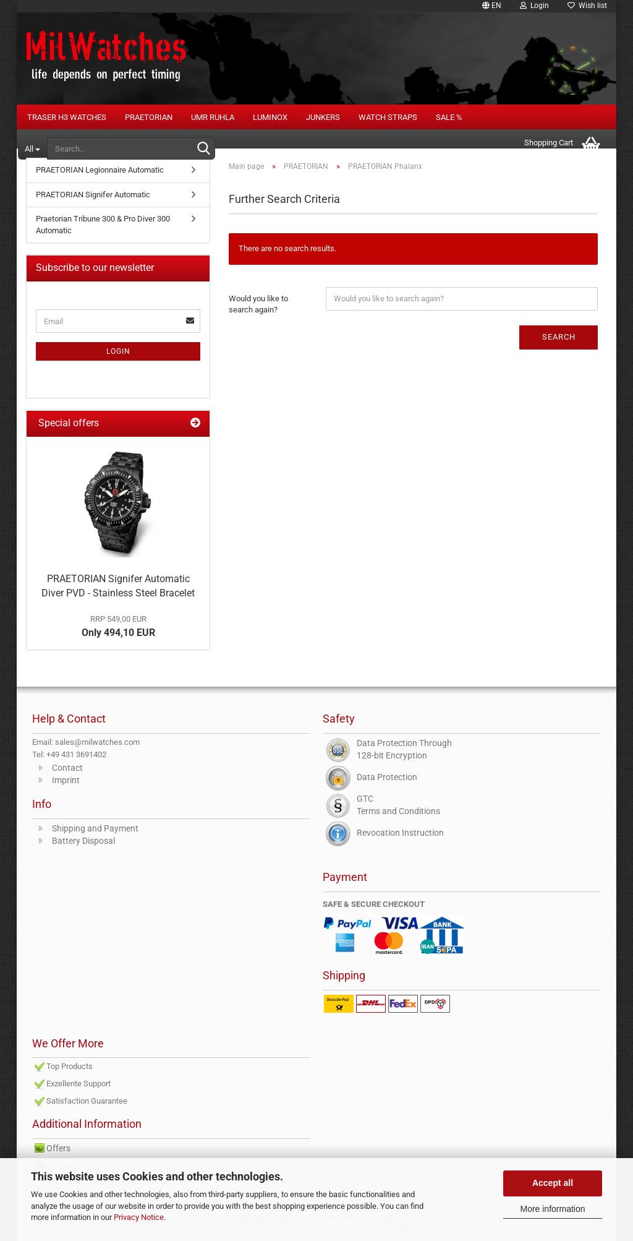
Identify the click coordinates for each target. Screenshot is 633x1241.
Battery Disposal (83, 841)
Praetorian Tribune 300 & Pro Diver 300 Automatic (103, 224)
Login (534, 5)
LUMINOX (270, 117)
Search (559, 336)
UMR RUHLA (212, 117)
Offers (58, 1148)
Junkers (323, 117)
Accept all (552, 1183)
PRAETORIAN (148, 117)
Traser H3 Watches (66, 117)
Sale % (449, 117)
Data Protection (387, 777)
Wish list (587, 5)
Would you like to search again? (258, 304)
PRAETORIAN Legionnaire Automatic (100, 169)
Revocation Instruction (400, 833)
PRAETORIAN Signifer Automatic (93, 194)
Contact (67, 768)
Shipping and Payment (95, 828)
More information (552, 1209)
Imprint (66, 780)
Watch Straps (388, 117)
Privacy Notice (139, 1217)
